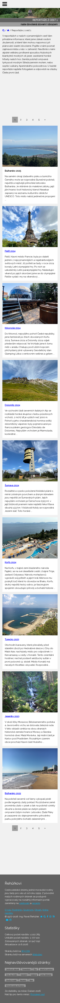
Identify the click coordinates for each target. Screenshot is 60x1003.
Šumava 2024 (12, 485)
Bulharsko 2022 (13, 793)
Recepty (23, 980)
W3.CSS (25, 951)
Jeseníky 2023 (12, 716)
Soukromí (28, 910)
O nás (8, 910)
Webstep (37, 954)
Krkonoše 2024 (12, 328)
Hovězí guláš (11, 980)
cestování (24, 903)
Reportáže (26, 969)
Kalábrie (34, 975)
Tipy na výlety (12, 975)
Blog (31, 980)
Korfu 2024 (10, 562)
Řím (35, 969)
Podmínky (17, 910)
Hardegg (24, 975)
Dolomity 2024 (12, 405)
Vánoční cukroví (46, 969)
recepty (36, 903)
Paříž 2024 (10, 251)
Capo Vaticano (45, 975)
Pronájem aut (38, 994)
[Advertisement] (30, 95)
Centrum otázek (12, 969)
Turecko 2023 (12, 639)
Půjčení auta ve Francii (15, 986)
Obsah (37, 910)
